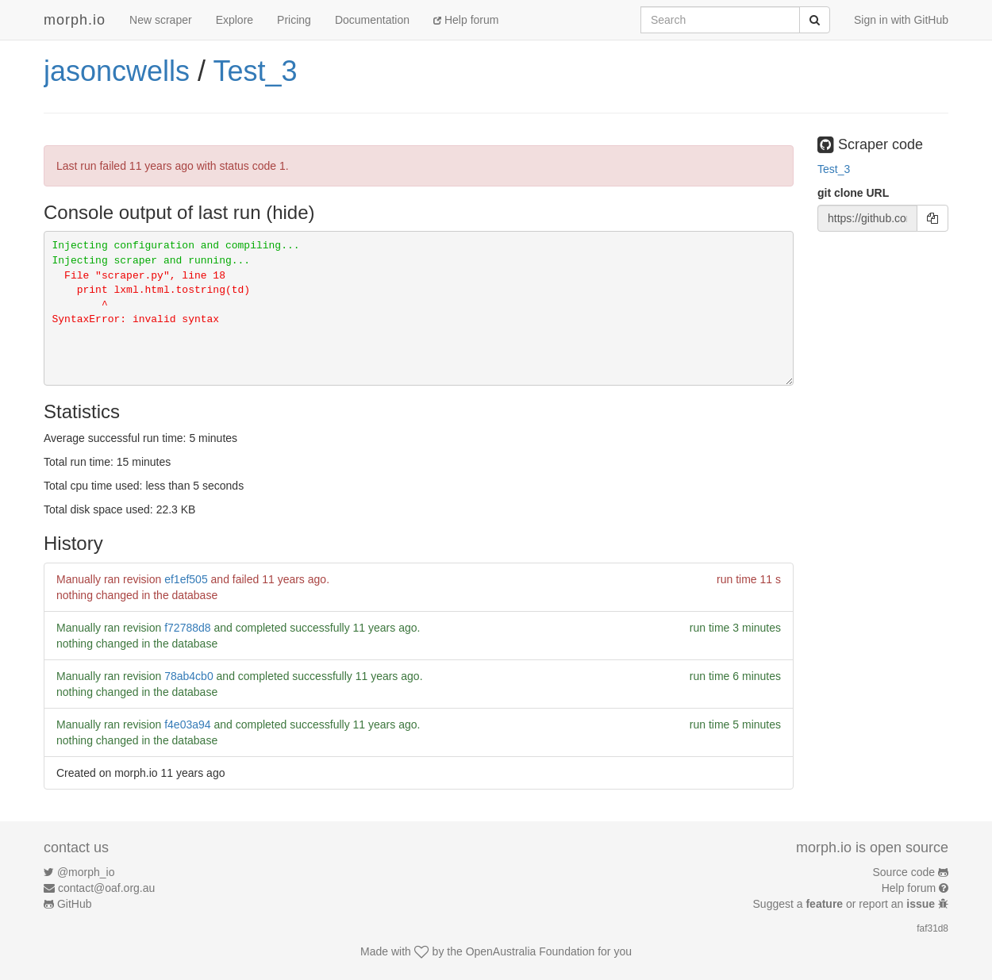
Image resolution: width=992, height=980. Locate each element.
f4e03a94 (187, 724)
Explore (234, 19)
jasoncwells (117, 71)
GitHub (74, 903)
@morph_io (86, 872)
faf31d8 (932, 928)
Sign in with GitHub (901, 19)
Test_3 (255, 71)
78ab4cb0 (188, 676)
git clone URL (853, 192)
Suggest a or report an (845, 903)
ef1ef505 (186, 579)
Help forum (465, 19)
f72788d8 (187, 627)
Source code (904, 872)
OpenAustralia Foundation (530, 951)
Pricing (294, 19)
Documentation (372, 19)
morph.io (75, 20)
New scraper (160, 19)
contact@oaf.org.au (106, 888)
